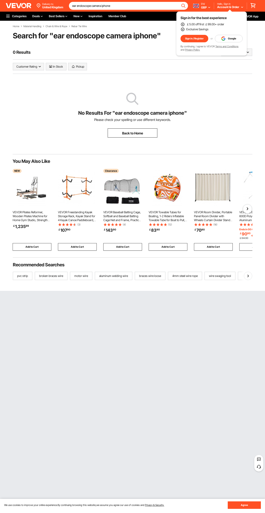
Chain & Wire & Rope (56, 26)
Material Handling (32, 26)
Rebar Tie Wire (79, 26)
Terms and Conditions (226, 46)
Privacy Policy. (192, 49)
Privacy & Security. (154, 505)
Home (16, 26)
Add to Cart (32, 246)
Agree (244, 505)
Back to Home (132, 133)
